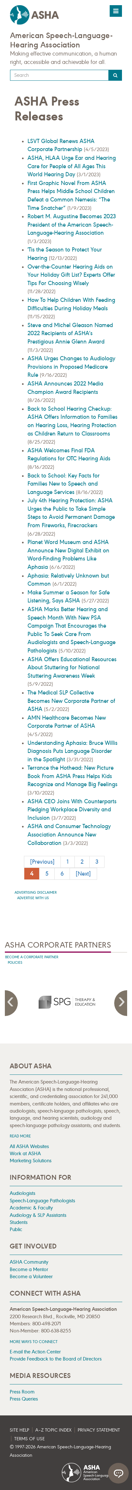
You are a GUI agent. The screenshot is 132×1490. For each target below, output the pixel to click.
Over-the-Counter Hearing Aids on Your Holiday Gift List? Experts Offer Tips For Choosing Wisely (71, 275)
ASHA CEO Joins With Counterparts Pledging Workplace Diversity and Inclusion (72, 809)
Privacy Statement (99, 1430)
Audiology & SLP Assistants (38, 1215)
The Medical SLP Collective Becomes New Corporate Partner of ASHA (71, 701)
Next (120, 1003)
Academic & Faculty (31, 1208)
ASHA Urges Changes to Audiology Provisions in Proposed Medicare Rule (71, 366)
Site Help (19, 1430)
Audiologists (22, 1193)
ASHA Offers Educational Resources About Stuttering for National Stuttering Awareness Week (72, 667)
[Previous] (42, 861)
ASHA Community (29, 1262)
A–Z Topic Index (53, 1430)
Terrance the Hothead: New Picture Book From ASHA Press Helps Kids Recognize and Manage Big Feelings (72, 776)
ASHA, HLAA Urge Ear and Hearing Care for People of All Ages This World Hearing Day (72, 166)
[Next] (83, 873)
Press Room (22, 1392)
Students (19, 1222)
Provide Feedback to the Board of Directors (56, 1359)
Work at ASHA (25, 1153)
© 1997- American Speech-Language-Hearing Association (60, 1451)
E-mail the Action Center (35, 1352)
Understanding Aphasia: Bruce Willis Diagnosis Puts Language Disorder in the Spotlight (72, 751)
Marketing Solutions (30, 1160)
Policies (15, 963)
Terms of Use (29, 1439)
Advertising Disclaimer (36, 892)
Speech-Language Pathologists (42, 1200)
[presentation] (66, 1002)
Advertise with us (33, 898)
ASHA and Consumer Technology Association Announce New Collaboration (69, 834)
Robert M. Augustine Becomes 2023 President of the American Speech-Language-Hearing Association (72, 224)
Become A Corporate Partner (31, 957)
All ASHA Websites (29, 1146)
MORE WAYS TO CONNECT (34, 1341)
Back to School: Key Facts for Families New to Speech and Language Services (64, 484)
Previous (11, 1003)
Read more (20, 1136)
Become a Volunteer (31, 1276)
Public (16, 1229)
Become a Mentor (29, 1269)
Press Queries (24, 1399)
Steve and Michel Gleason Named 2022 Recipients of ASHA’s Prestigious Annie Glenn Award (70, 333)
